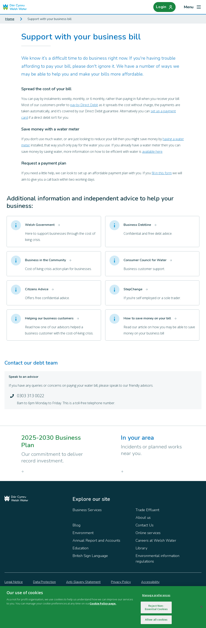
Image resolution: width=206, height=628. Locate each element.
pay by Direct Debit (84, 105)
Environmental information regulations (157, 558)
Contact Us (145, 525)
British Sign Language (90, 555)
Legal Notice (14, 582)
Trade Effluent (147, 509)
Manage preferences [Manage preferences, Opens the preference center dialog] (156, 596)
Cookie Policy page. (103, 604)
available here (152, 151)
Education (80, 548)
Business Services (87, 509)
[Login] (164, 7)
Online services (148, 532)
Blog (76, 525)
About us (143, 517)
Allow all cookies (156, 621)
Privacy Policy (121, 582)
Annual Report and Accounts (96, 540)
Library (141, 548)
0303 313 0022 (30, 395)
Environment (83, 532)
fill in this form (162, 173)
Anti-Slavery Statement (83, 582)
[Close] (201, 608)
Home (9, 19)
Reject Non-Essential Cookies (156, 608)
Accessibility (150, 582)
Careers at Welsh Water (156, 540)
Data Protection (44, 582)
